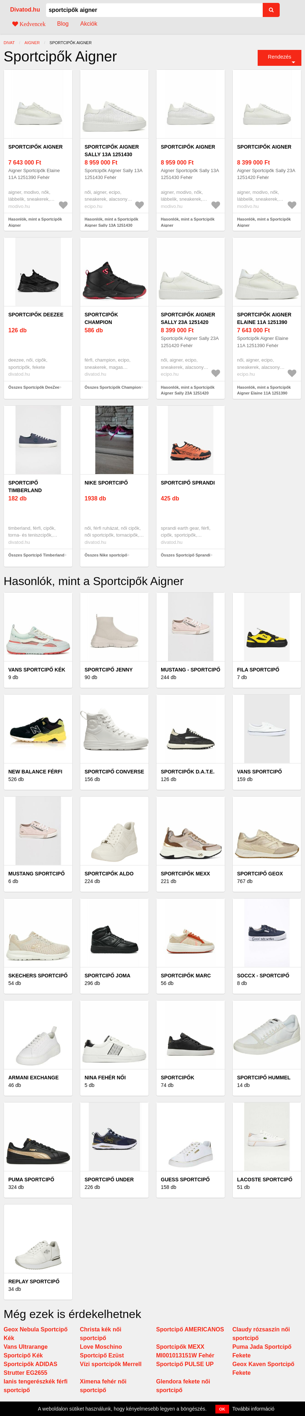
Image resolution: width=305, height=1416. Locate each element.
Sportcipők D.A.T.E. (188, 772)
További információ (253, 1409)
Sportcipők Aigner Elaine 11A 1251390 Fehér (264, 322)
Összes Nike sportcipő (106, 555)
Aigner (32, 42)
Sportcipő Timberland (25, 486)
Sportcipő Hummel (264, 1077)
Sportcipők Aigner (35, 147)
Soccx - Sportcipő (263, 975)
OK (222, 1409)
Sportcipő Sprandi (188, 483)
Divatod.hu (25, 10)
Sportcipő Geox (260, 874)
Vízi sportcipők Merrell (111, 1364)
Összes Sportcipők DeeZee (33, 387)
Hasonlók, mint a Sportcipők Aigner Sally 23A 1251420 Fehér (188, 393)
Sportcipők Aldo (109, 874)
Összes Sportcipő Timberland (36, 555)
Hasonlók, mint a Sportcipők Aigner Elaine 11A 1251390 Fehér (264, 393)
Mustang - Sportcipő (190, 670)
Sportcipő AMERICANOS (190, 1329)
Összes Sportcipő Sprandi (185, 555)
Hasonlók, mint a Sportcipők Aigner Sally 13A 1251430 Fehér (111, 225)
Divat (9, 42)
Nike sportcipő (106, 483)
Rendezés (279, 57)
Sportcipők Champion (101, 318)
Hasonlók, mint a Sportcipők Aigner (35, 222)
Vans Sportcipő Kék (36, 670)
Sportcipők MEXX (185, 874)
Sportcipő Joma (107, 975)
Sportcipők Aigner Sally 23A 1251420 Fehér (188, 322)
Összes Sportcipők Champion (113, 387)
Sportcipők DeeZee (35, 314)
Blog (63, 24)
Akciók (88, 24)
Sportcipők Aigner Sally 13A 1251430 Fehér (112, 154)
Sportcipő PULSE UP (185, 1364)
